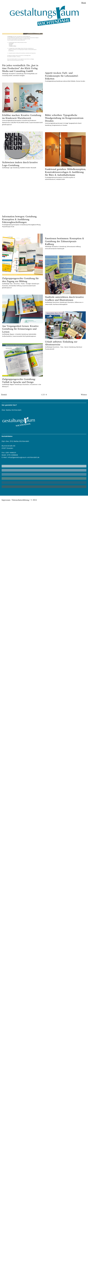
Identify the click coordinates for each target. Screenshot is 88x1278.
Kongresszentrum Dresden (51, 178)
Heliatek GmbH (52, 250)
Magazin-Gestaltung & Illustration (19, 532)
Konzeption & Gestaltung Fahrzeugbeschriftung (26, 303)
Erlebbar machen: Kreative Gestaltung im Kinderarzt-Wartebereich (21, 155)
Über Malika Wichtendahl (11, 410)
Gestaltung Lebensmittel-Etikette (57, 106)
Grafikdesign (5, 224)
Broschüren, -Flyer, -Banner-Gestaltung (55, 488)
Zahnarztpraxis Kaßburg (65, 340)
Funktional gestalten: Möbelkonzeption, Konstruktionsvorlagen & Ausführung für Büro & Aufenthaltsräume (56, 243)
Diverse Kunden (72, 106)
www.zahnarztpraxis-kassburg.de (46, 342)
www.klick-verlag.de (19, 75)
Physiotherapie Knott (8, 305)
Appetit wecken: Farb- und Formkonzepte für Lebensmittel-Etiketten (53, 101)
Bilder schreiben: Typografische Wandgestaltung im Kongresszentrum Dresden (55, 171)
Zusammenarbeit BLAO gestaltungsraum (24, 466)
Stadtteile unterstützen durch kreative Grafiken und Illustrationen (55, 419)
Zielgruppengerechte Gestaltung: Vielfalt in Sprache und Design (19, 528)
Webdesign (5, 73)
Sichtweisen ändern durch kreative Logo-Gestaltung (20, 220)
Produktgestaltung (41, 106)
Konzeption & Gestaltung (16, 73)
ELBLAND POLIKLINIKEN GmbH (20, 161)
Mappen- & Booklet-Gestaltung (19, 464)
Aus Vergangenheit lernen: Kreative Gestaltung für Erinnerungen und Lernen (20, 459)
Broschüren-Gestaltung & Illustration (55, 423)
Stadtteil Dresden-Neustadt (28, 224)
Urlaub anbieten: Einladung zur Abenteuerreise (52, 484)
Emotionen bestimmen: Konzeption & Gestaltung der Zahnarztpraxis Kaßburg (55, 335)
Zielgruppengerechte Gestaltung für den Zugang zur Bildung (20, 386)
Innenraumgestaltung (8, 159)
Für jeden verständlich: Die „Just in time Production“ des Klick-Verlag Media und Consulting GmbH (20, 68)
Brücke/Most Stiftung (15, 392)
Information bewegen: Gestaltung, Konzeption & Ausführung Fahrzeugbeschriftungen (19, 298)
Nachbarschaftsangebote (52, 425)
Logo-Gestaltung (14, 224)
